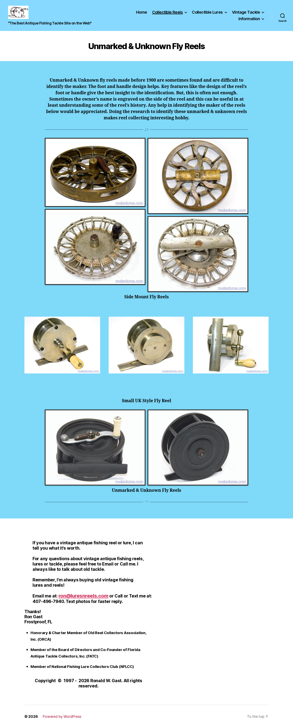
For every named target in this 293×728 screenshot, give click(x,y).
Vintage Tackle (246, 12)
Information (249, 18)
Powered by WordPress (62, 716)
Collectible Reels (167, 12)
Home (141, 12)
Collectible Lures (207, 12)
